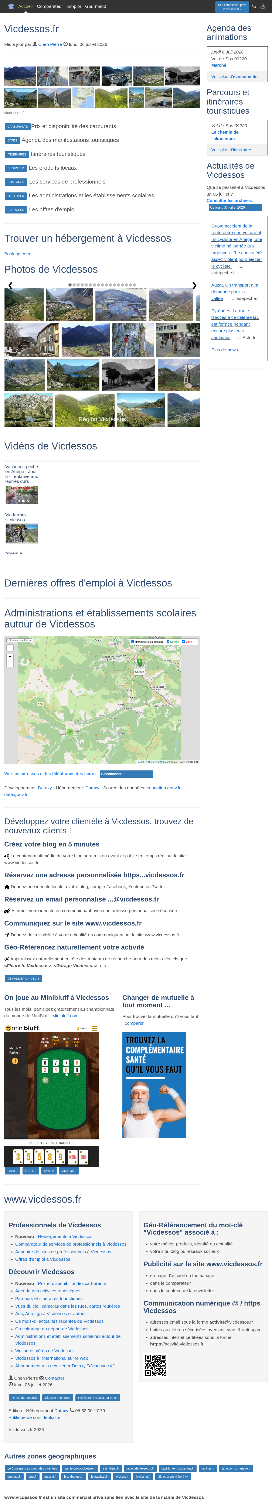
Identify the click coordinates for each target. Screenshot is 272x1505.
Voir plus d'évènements (234, 76)
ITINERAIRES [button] (16, 154)
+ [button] (10, 657)
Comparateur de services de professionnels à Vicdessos (71, 1244)
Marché (218, 65)
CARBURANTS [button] (17, 126)
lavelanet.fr (143, 1476)
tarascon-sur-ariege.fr (236, 1468)
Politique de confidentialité (34, 1417)
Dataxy (45, 787)
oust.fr (32, 1476)
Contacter (54, 1378)
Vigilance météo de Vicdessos (45, 1350)
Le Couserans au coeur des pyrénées (32, 1468)
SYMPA (49, 1171)
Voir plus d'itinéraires (231, 149)
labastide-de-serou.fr (140, 1468)
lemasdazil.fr (99, 1476)
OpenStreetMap (156, 762)
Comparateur (50, 6)
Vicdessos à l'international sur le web (51, 1358)
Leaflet (140, 762)
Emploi (74, 6)
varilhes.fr (207, 1468)
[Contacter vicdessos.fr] (262, 6)
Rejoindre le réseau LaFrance (97, 1397)
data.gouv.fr (15, 794)
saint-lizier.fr (111, 1468)
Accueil (25, 6)
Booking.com (17, 253)
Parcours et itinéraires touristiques (49, 1298)
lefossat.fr (121, 1476)
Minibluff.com (65, 1015)
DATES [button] (12, 140)
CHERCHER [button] (15, 210)
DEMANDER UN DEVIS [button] (23, 978)
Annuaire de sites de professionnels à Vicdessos (63, 1251)
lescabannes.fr (74, 1476)
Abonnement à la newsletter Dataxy (64, 1365)
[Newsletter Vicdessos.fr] (254, 6)
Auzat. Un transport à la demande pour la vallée (234, 292)
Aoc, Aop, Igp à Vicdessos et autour (50, 1313)
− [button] (10, 663)
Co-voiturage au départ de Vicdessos (52, 1328)
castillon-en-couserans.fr (178, 1468)
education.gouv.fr (164, 787)
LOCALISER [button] (15, 196)
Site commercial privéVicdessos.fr (232, 7)
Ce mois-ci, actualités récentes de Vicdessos (59, 1321)
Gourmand (95, 6)
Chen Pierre (50, 44)
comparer (134, 1023)
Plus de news (224, 349)
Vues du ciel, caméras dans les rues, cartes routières (67, 1306)
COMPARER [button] (15, 182)
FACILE (12, 1171)
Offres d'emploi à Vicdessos (42, 1259)
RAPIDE (30, 1171)
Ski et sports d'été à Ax (173, 1476)
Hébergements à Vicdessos (65, 1236)
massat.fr (50, 1476)
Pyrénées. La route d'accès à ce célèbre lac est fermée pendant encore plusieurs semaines (235, 324)
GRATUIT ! (69, 1171)
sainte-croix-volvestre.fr (80, 1468)
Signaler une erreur (58, 1397)
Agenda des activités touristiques (48, 1290)
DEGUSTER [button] (15, 168)
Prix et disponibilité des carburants (72, 1283)
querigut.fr (14, 1476)
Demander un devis (24, 1397)
